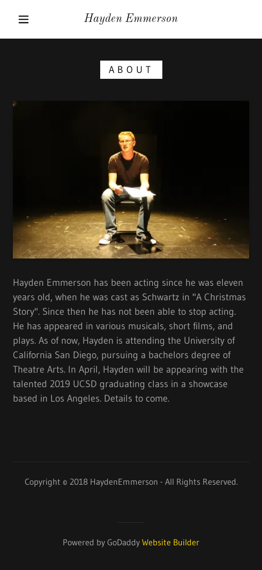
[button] (24, 19)
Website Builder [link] (170, 542)
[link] (131, 19)
